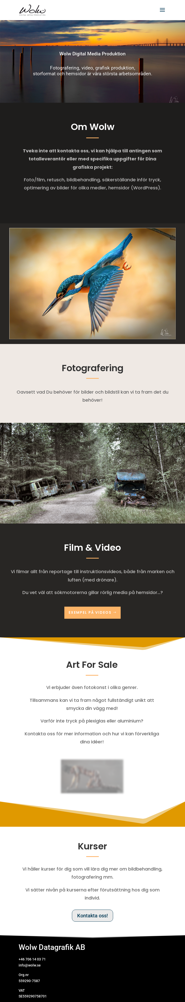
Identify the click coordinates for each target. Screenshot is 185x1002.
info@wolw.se (30, 965)
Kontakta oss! (92, 916)
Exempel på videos (90, 612)
